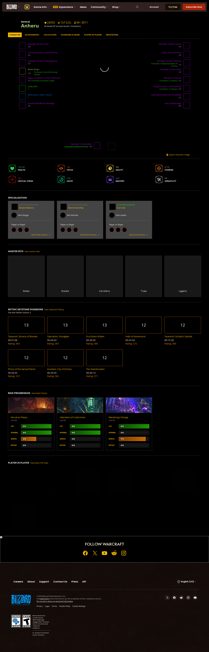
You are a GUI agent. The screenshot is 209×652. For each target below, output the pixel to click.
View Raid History (39, 393)
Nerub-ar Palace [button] (19, 417)
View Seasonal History (54, 309)
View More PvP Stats (39, 463)
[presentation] (12, 7)
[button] (81, 22)
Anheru (30, 25)
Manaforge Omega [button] (118, 417)
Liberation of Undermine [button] (72, 417)
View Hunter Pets (32, 251)
